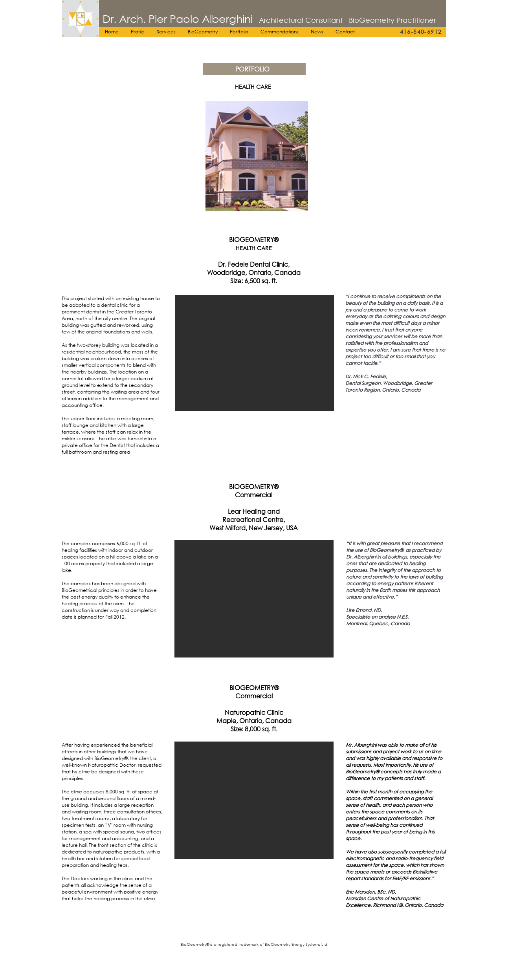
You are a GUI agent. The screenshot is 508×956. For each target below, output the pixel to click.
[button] (254, 353)
